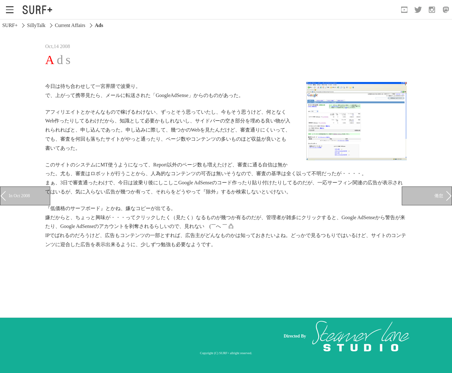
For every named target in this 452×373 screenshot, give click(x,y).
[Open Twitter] (418, 10)
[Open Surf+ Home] (39, 9)
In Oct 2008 (19, 195)
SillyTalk (36, 25)
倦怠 (438, 195)
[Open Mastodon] (445, 10)
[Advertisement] (157, 336)
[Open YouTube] (404, 10)
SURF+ (10, 25)
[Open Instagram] (432, 10)
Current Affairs (70, 25)
